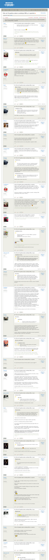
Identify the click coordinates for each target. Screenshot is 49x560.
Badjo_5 (5, 120)
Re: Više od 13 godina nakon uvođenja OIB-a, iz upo (24, 38)
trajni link (39, 47)
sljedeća (6, 17)
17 (16, 118)
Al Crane (5, 338)
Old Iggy (5, 106)
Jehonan (5, 271)
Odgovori (42, 40)
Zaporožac (6, 457)
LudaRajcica (6, 69)
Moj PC (5, 132)
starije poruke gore (43, 17)
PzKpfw (5, 134)
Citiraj (43, 26)
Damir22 (5, 370)
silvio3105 (6, 542)
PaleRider (6, 287)
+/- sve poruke (30, 17)
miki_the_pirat (6, 252)
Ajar (4, 50)
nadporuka (43, 47)
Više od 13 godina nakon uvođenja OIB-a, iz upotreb (24, 23)
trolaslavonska (6, 148)
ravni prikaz (36, 17)
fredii (5, 23)
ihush (5, 229)
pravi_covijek (6, 393)
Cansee (5, 314)
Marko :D (5, 38)
